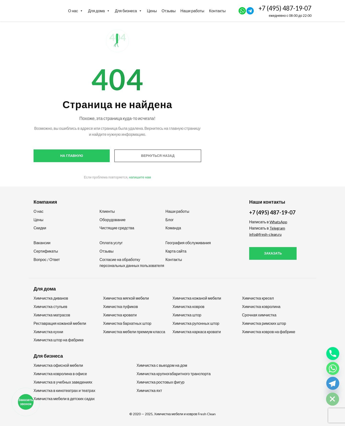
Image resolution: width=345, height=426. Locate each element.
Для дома (99, 11)
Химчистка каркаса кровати (196, 331)
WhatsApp (278, 221)
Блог (169, 219)
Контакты (217, 10)
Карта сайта (175, 251)
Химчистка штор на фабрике (59, 339)
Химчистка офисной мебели (58, 365)
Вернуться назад (158, 156)
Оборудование (112, 219)
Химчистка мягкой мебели (126, 298)
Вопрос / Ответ (47, 259)
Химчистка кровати (120, 315)
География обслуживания (188, 242)
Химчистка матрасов (52, 315)
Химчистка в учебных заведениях (63, 382)
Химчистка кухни (48, 331)
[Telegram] (332, 383)
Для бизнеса (128, 11)
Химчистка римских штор (264, 323)
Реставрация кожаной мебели (60, 323)
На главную (71, 156)
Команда (173, 227)
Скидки (40, 227)
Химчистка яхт (149, 390)
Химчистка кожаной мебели (196, 298)
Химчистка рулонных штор (195, 323)
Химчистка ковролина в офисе (60, 373)
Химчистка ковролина (261, 306)
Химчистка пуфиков (120, 306)
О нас (75, 11)
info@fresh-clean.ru (265, 234)
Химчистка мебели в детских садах (64, 398)
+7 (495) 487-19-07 (285, 8)
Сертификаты (46, 251)
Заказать (273, 253)
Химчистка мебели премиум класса (134, 331)
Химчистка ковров (188, 306)
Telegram (277, 228)
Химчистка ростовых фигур (160, 382)
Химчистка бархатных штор (127, 323)
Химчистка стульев (50, 306)
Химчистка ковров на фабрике (268, 331)
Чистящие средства (116, 227)
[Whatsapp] (332, 368)
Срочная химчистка (259, 315)
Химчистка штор (186, 315)
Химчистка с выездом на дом (162, 365)
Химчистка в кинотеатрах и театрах (64, 390)
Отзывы (168, 10)
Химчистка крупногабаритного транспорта (174, 373)
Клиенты (107, 211)
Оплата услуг (111, 242)
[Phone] (332, 353)
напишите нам (140, 177)
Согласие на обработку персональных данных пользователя (131, 262)
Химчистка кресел (258, 298)
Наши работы (192, 10)
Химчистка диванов (51, 298)
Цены (152, 10)
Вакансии (42, 242)
